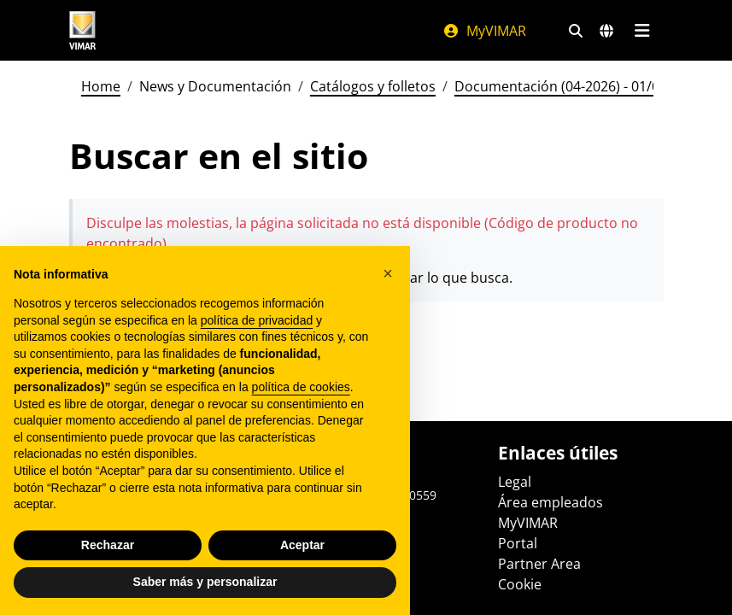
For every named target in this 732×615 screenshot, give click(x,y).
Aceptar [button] (302, 545)
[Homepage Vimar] (83, 30)
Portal (517, 543)
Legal (514, 481)
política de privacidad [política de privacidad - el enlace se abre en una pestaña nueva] (257, 320)
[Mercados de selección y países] (606, 30)
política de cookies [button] (301, 387)
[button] (387, 273)
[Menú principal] (643, 30)
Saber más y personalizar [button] (205, 582)
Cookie (520, 584)
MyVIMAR (484, 30)
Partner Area (539, 563)
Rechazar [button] (107, 545)
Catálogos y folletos (373, 86)
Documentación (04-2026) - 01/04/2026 (578, 86)
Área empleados (550, 502)
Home (100, 86)
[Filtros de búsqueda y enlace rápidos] (575, 30)
